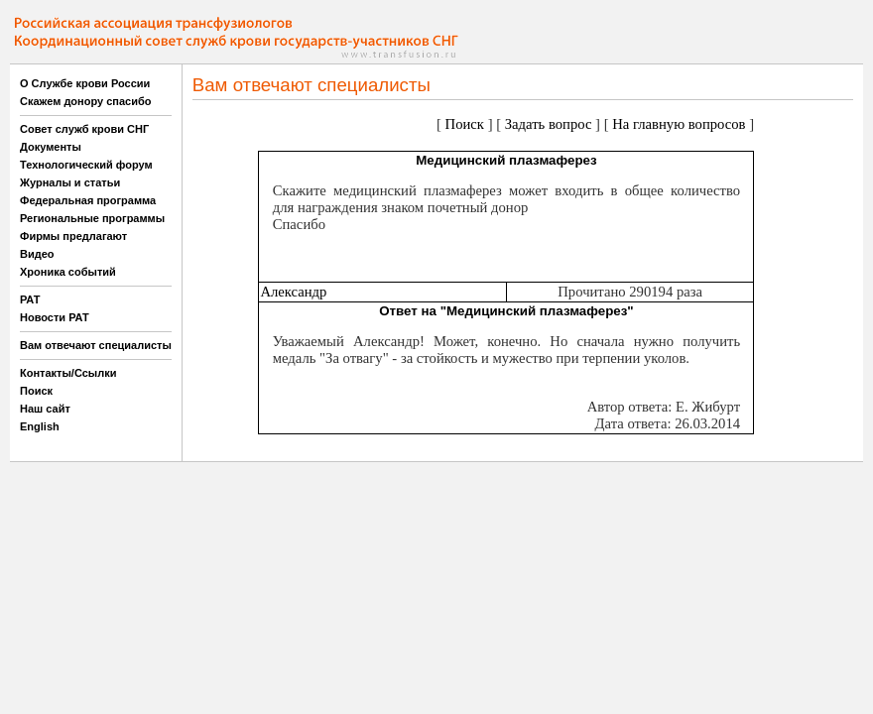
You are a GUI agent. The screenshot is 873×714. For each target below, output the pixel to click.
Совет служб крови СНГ (84, 129)
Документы (50, 147)
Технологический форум (86, 165)
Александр (293, 291)
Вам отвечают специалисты (96, 345)
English (40, 426)
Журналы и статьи (70, 182)
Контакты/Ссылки (68, 373)
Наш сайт (45, 409)
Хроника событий (68, 272)
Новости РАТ (54, 317)
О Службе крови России (85, 83)
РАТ (30, 299)
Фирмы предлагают (73, 236)
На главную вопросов (678, 124)
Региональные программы (92, 218)
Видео (37, 254)
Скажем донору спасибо (85, 101)
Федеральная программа (88, 200)
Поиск (36, 391)
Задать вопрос (548, 124)
